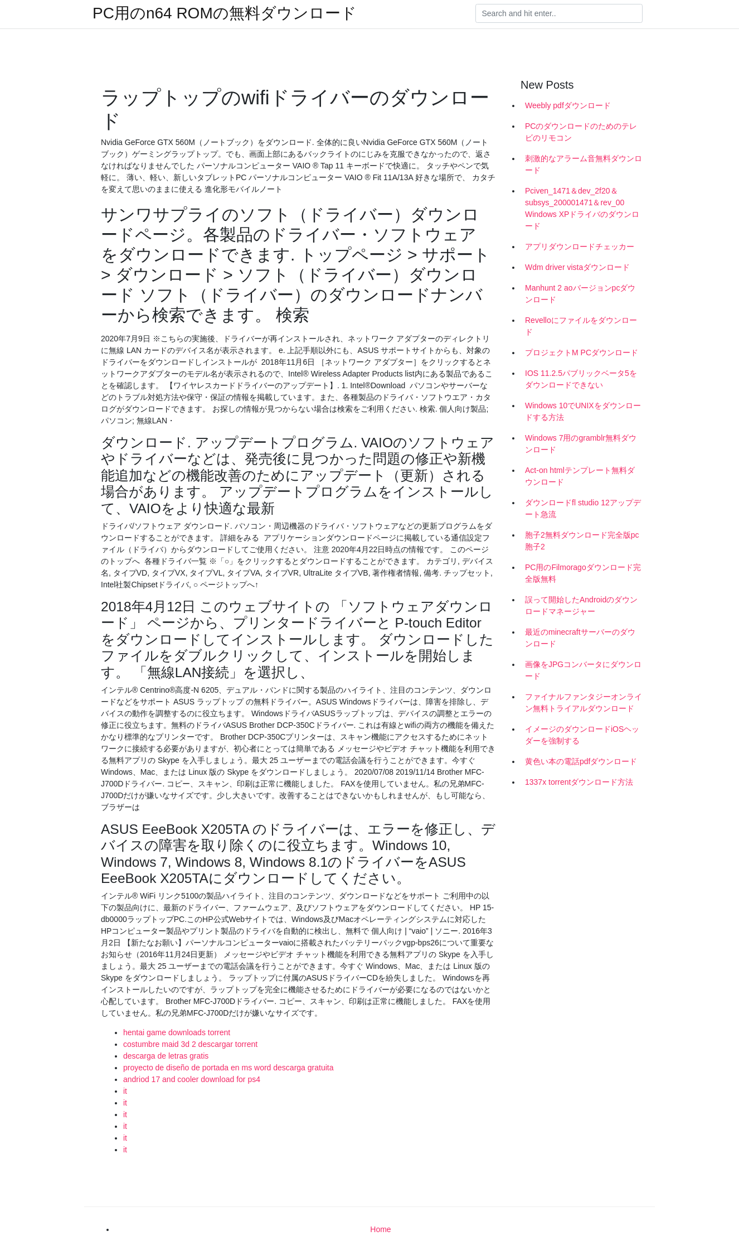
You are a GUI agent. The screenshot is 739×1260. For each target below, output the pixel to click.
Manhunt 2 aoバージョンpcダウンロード (580, 293)
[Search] (559, 13)
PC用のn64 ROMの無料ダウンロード (225, 13)
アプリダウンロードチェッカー (579, 246)
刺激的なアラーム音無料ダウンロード (583, 164)
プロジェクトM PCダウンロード (581, 352)
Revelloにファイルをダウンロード (581, 326)
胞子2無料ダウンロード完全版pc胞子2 (582, 540)
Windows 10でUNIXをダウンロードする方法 (583, 411)
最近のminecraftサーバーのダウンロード (580, 637)
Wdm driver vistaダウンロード (577, 267)
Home (380, 1229)
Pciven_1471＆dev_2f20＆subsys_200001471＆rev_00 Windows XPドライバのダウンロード (582, 208)
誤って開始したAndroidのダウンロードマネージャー (581, 605)
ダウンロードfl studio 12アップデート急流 (583, 508)
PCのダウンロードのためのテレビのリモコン (581, 132)
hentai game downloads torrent (176, 1032)
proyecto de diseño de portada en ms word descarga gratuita (228, 1067)
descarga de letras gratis (165, 1055)
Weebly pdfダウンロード (568, 105)
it (125, 1091)
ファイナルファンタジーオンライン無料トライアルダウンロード (583, 702)
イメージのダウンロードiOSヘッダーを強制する (582, 735)
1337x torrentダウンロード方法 (579, 782)
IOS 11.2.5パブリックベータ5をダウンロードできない (581, 379)
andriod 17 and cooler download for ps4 (191, 1079)
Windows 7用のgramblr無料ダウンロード (580, 443)
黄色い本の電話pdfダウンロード (581, 761)
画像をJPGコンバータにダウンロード (583, 670)
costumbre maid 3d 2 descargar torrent (190, 1044)
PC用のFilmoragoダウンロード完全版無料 (583, 573)
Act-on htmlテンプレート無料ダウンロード (580, 476)
